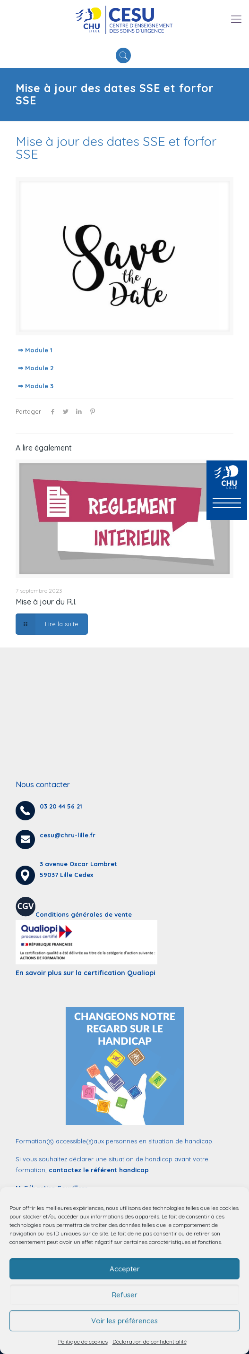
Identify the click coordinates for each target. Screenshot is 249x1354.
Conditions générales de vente (83, 914)
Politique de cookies (83, 1341)
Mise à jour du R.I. (46, 601)
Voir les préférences (124, 1320)
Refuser (124, 1294)
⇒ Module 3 (35, 386)
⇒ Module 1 (35, 350)
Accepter (125, 1268)
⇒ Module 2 (35, 368)
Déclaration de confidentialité (149, 1341)
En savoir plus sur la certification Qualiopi (85, 973)
